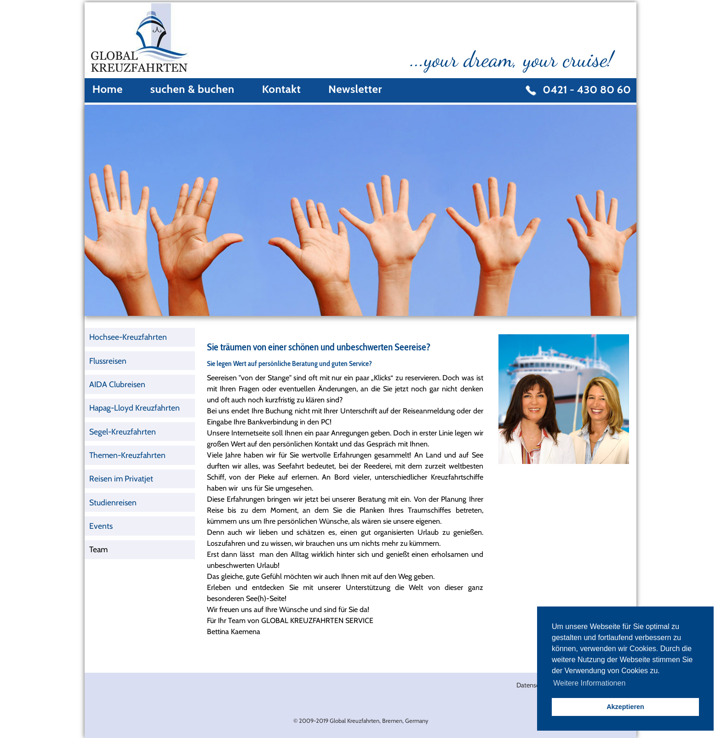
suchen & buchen (192, 89)
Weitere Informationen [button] (589, 683)
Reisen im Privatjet (121, 478)
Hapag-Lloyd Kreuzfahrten (134, 407)
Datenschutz (534, 685)
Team (98, 549)
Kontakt (281, 89)
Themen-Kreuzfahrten (127, 455)
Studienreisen (113, 502)
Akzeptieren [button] (625, 706)
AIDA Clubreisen (117, 384)
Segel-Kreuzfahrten (122, 431)
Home (107, 89)
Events (101, 526)
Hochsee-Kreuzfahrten (128, 337)
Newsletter (355, 89)
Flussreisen (107, 361)
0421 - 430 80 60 (587, 89)
